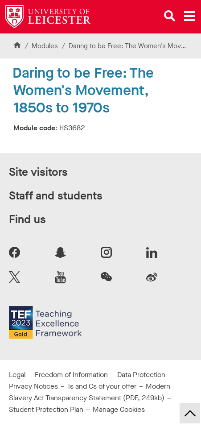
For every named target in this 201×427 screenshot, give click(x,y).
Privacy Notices (33, 386)
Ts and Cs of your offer (101, 386)
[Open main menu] (189, 16)
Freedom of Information (71, 374)
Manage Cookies (119, 409)
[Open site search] (169, 16)
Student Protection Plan (46, 409)
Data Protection (141, 374)
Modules (46, 45)
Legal (17, 374)
